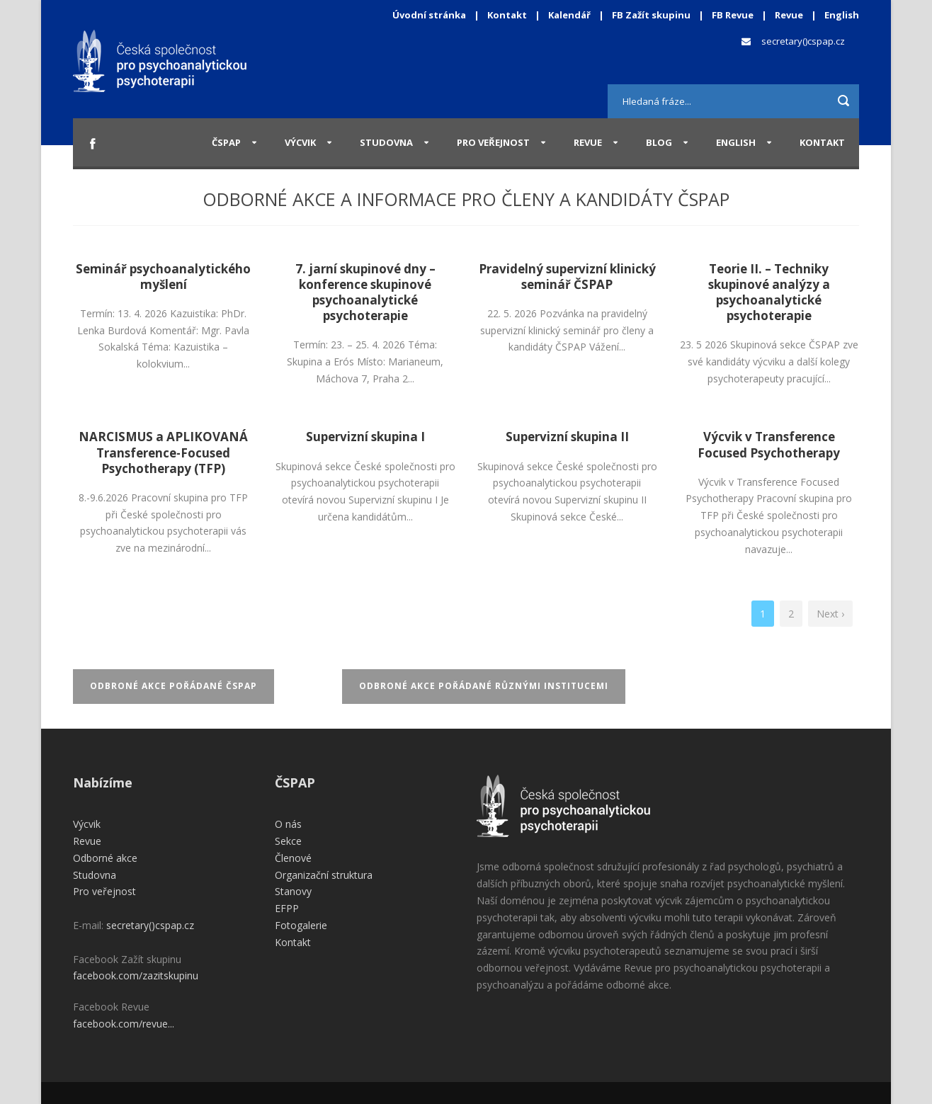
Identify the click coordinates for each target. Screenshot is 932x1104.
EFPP (287, 908)
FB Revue (733, 14)
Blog (659, 142)
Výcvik (300, 142)
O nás (288, 824)
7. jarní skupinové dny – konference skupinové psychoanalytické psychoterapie (365, 292)
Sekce (288, 841)
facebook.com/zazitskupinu (135, 975)
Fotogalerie (301, 925)
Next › (830, 613)
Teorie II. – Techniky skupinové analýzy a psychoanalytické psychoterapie (769, 292)
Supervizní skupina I (365, 436)
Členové (293, 858)
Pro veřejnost (493, 142)
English (841, 14)
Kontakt (507, 14)
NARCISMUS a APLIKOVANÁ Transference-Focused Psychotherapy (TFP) (163, 452)
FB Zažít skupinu (651, 14)
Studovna (386, 142)
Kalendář (570, 14)
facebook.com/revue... (123, 1023)
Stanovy (293, 891)
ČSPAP (226, 142)
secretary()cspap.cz (803, 41)
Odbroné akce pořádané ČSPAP (173, 686)
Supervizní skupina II (567, 436)
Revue (789, 14)
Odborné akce (105, 858)
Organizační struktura (324, 875)
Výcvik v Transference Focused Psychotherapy (769, 444)
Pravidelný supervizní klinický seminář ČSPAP (567, 276)
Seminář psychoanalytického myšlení (163, 276)
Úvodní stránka (429, 14)
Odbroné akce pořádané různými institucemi (483, 686)
